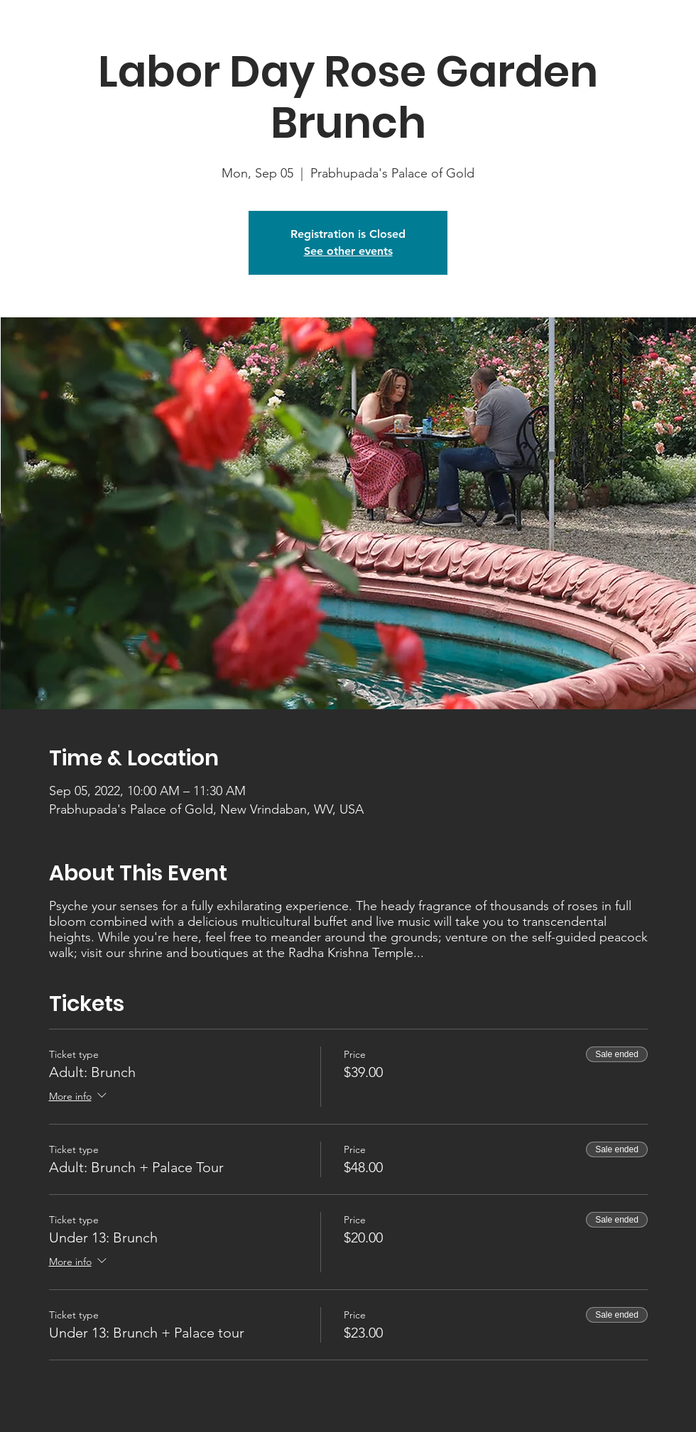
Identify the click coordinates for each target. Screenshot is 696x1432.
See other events (348, 251)
